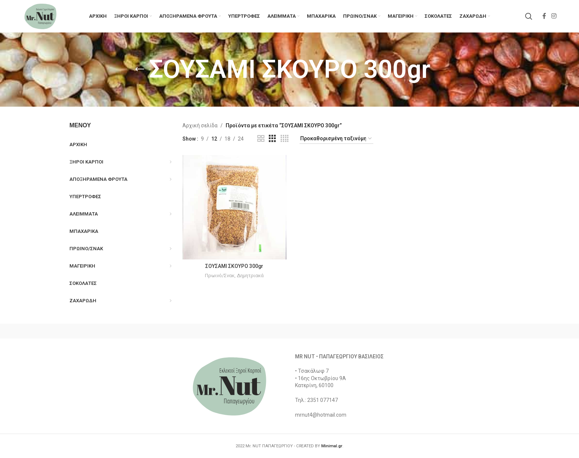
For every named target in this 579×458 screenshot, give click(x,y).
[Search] (528, 16)
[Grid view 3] (272, 139)
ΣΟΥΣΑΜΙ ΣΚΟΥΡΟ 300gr (234, 267)
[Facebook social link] (544, 16)
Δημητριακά (250, 276)
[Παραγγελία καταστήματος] (336, 139)
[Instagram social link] (554, 16)
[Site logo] (41, 16)
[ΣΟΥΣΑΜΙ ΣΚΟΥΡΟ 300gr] (234, 208)
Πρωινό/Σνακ (220, 276)
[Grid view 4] (284, 139)
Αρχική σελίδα (199, 127)
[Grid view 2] (260, 139)
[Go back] (139, 70)
